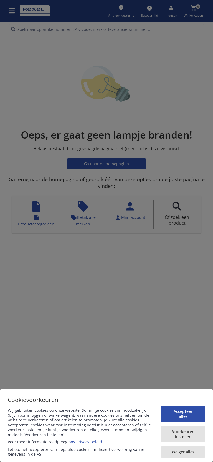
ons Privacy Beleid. (86, 442)
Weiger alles (183, 452)
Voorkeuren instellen (183, 434)
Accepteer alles (183, 414)
